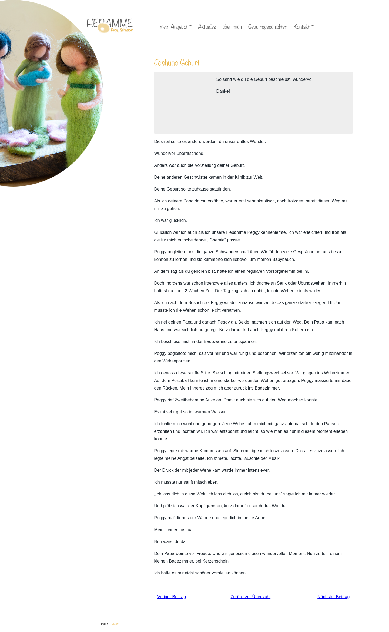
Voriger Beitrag (171, 596)
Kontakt (304, 27)
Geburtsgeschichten (267, 26)
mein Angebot (176, 27)
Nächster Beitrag (333, 596)
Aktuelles (207, 26)
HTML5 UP (114, 623)
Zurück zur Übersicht (251, 596)
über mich (232, 26)
